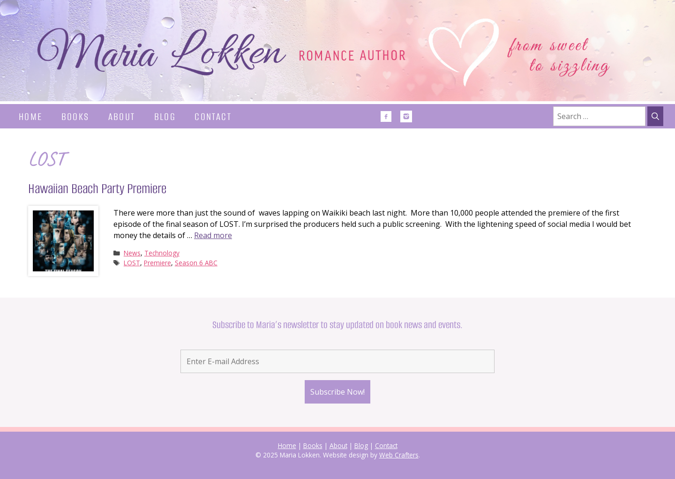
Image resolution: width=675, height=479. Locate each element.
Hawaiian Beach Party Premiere (97, 189)
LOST (132, 262)
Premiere (157, 262)
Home (31, 116)
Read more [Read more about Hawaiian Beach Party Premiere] (213, 235)
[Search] (655, 116)
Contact (213, 116)
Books (75, 116)
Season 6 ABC (196, 262)
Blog (165, 116)
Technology (162, 252)
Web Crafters (399, 454)
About (121, 116)
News (132, 252)
